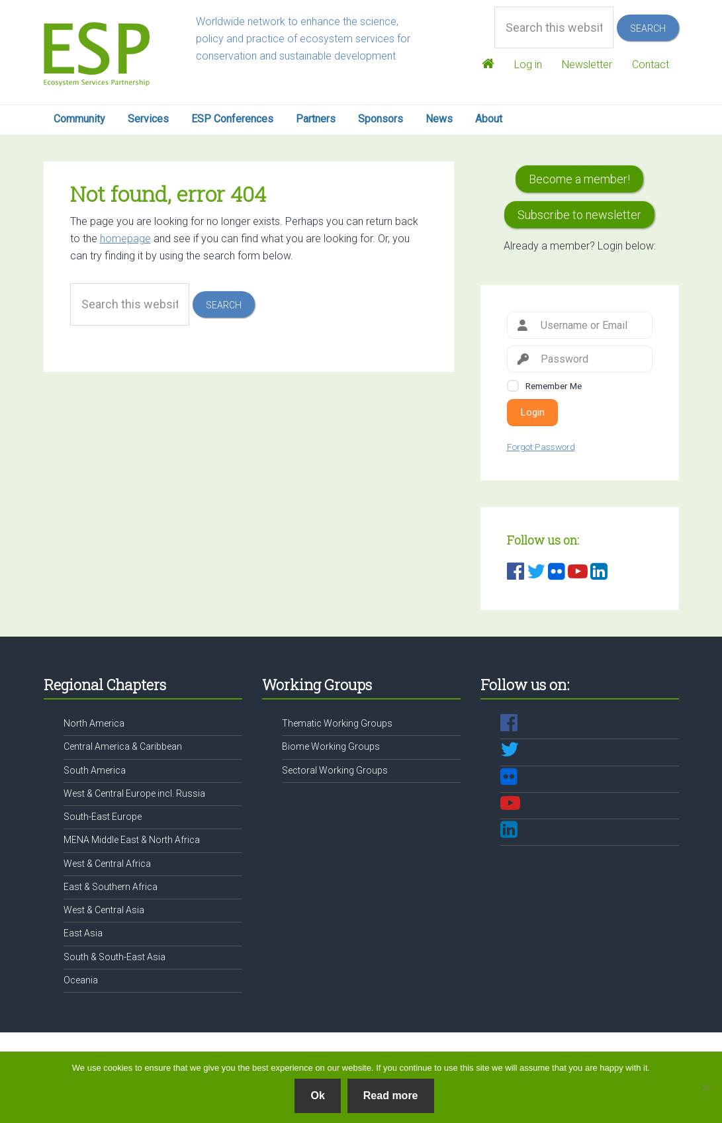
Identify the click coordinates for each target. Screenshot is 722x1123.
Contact (650, 64)
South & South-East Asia (114, 957)
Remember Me (553, 386)
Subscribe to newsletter (579, 215)
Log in (523, 64)
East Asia (83, 933)
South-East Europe (103, 816)
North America (94, 723)
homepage (125, 238)
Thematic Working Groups (337, 723)
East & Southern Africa (111, 886)
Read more (390, 1095)
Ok (317, 1095)
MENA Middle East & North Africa (132, 839)
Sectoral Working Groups (335, 770)
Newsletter (584, 64)
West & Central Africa (107, 863)
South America (95, 770)
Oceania (81, 980)
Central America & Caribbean (123, 746)
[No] (705, 1087)
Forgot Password (541, 446)
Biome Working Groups (331, 746)
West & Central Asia (104, 910)
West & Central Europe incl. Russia (134, 793)
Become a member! (579, 179)
